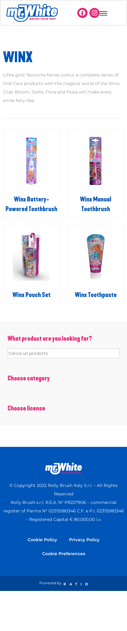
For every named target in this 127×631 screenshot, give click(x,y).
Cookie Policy (42, 539)
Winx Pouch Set (31, 295)
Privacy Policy (84, 539)
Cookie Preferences (63, 553)
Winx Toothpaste (96, 295)
